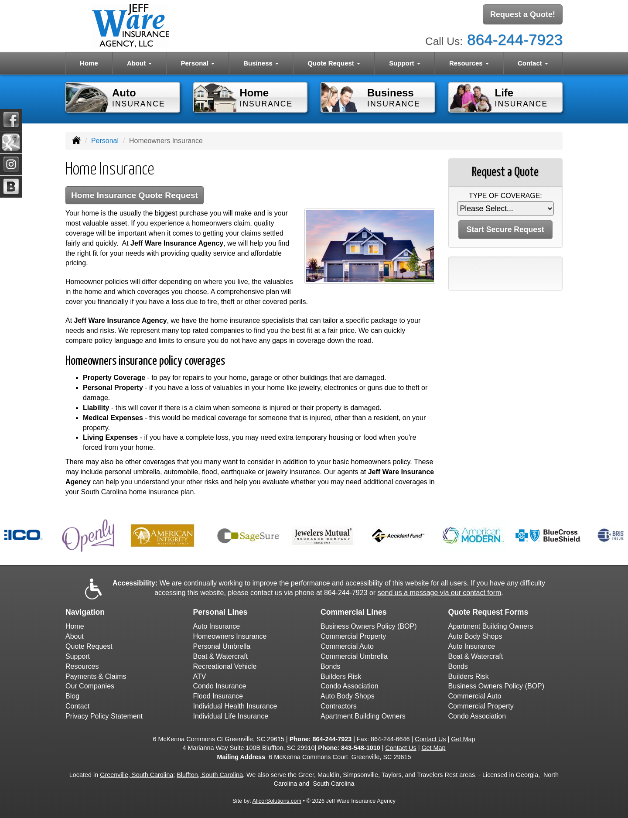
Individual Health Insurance (235, 706)
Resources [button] (469, 63)
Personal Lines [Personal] (220, 612)
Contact (77, 706)
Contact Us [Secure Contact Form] (430, 739)
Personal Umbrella (222, 646)
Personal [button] (198, 63)
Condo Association (350, 686)
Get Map (463, 739)
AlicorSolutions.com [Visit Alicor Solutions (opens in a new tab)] (277, 800)
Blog (72, 696)
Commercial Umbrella (354, 656)
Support (77, 656)
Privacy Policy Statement (104, 716)
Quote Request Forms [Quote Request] (488, 612)
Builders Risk (341, 676)
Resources (82, 666)
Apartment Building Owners (363, 716)
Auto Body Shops (348, 696)
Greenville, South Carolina (136, 774)
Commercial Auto (347, 646)
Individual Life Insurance (231, 716)
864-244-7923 (515, 39)
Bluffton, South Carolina (210, 774)
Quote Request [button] (333, 63)
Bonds (330, 666)
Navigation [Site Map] (85, 612)
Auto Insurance (216, 626)
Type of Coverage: (505, 195)
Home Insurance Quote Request (134, 195)
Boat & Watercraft (220, 656)
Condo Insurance (219, 686)
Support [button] (404, 63)
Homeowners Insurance (230, 636)
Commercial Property (353, 636)
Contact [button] (533, 63)
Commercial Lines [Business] (354, 612)
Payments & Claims (95, 676)
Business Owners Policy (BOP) (369, 626)
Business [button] (261, 63)
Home (89, 63)
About (74, 636)
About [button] (139, 63)
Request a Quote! (522, 14)
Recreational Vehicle (225, 666)
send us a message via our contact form (440, 592)
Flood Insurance (218, 696)
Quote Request (89, 646)
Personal (105, 140)
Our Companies (89, 686)
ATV (199, 676)
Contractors (339, 706)
